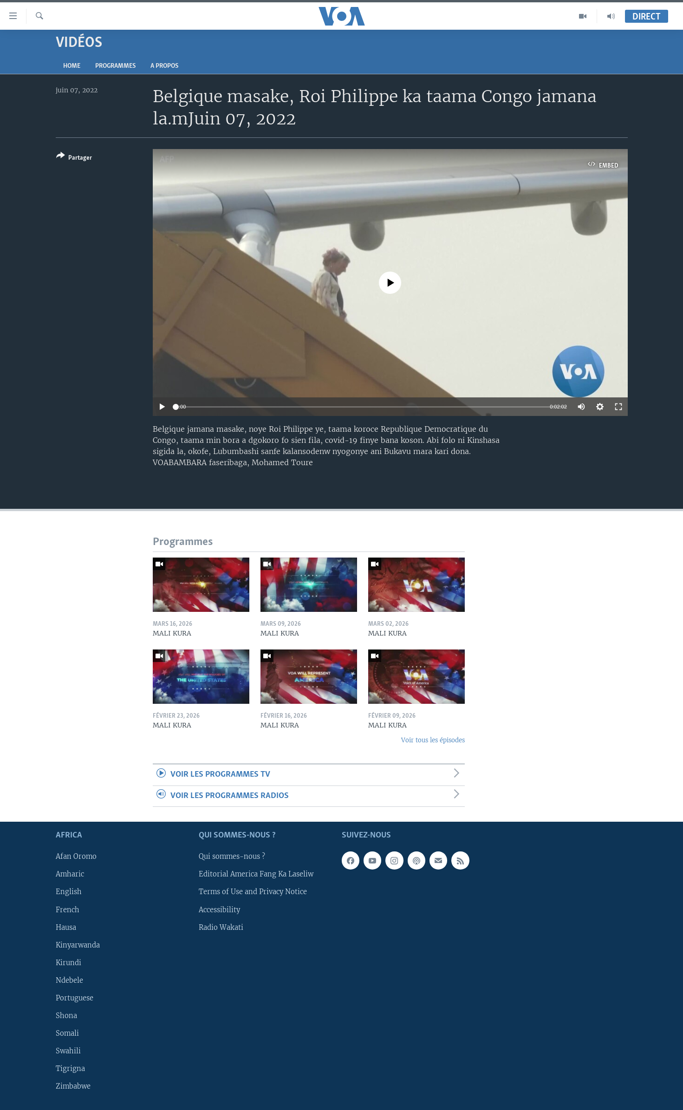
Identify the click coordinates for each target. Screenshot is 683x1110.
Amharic (70, 874)
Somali (67, 1033)
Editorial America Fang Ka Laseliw (256, 874)
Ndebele (69, 980)
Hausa (66, 927)
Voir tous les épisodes (433, 740)
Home (71, 66)
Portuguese (74, 998)
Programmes (115, 66)
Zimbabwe (73, 1086)
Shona (66, 1016)
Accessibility (219, 909)
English (69, 892)
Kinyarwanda (78, 945)
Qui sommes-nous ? (232, 856)
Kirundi (68, 963)
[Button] (74, 158)
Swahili (68, 1051)
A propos (164, 66)
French (67, 909)
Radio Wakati (221, 927)
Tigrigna (70, 1069)
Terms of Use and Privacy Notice (253, 892)
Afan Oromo (76, 856)
